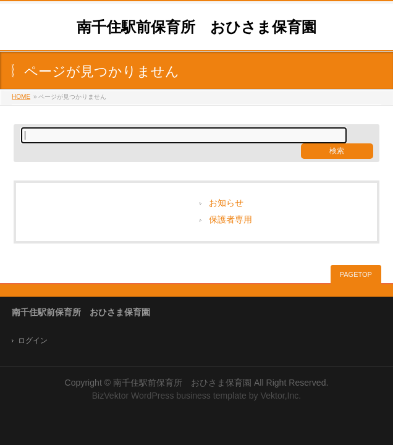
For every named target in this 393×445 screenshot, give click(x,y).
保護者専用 (230, 219)
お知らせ (226, 203)
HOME (21, 96)
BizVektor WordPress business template (169, 395)
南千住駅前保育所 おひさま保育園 (196, 27)
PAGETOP (356, 274)
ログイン (33, 340)
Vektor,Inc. (281, 395)
